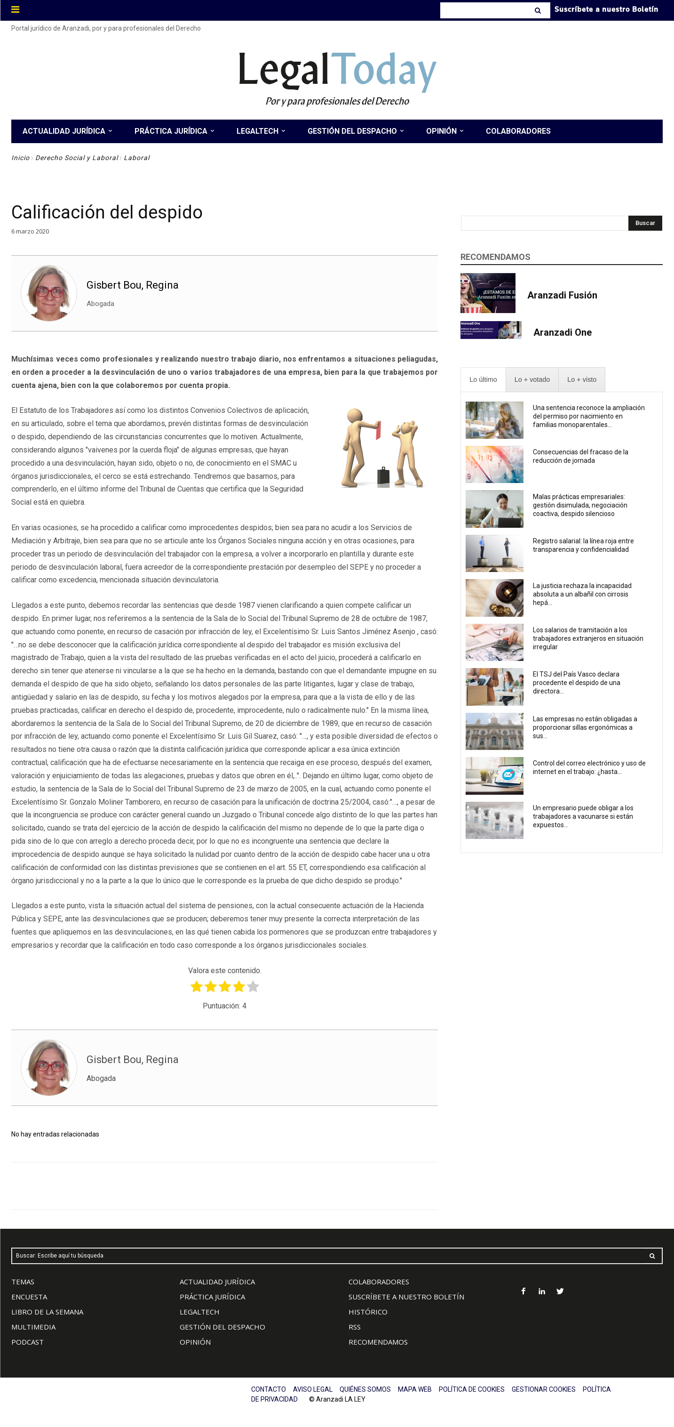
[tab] (483, 379)
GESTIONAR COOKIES (544, 1389)
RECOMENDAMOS (378, 1341)
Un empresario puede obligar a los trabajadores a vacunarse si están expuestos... (583, 816)
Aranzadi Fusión (562, 295)
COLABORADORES (379, 1281)
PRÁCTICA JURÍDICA (212, 1296)
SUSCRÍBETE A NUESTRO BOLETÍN (406, 1296)
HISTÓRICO (368, 1311)
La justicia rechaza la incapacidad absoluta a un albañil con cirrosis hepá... (582, 594)
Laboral (137, 157)
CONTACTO (268, 1389)
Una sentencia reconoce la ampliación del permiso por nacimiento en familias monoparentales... (589, 416)
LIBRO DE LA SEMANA (47, 1311)
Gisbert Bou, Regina (133, 285)
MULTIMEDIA (33, 1326)
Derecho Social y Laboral (76, 157)
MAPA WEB (415, 1389)
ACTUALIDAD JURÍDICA (217, 1281)
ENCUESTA (29, 1296)
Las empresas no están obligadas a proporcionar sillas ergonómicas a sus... (585, 727)
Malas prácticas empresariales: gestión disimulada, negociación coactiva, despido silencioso (580, 505)
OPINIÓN (195, 1341)
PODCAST (27, 1341)
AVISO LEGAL (313, 1389)
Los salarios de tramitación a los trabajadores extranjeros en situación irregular (588, 638)
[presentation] (483, 379)
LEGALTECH (200, 1311)
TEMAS (22, 1281)
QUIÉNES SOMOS (365, 1389)
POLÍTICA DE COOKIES (472, 1389)
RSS (355, 1326)
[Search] (539, 10)
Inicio (20, 157)
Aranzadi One (562, 332)
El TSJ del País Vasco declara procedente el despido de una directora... (576, 682)
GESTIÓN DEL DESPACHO (222, 1326)
